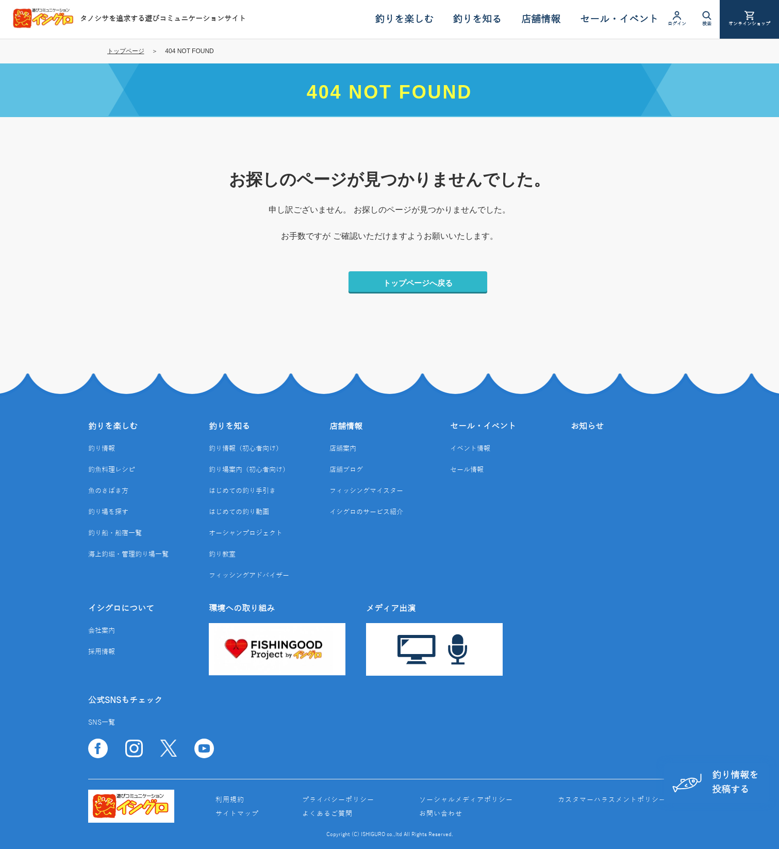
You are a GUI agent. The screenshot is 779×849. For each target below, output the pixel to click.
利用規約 (230, 800)
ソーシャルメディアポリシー (466, 800)
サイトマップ (237, 814)
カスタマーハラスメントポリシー (612, 800)
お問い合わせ (440, 814)
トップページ (125, 51)
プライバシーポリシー (338, 800)
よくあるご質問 (327, 814)
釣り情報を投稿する (715, 782)
